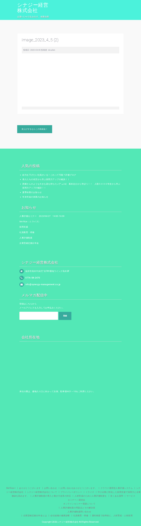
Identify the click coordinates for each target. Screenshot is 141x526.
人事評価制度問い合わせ (79, 512)
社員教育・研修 (27, 232)
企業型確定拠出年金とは (35, 515)
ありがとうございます (30, 488)
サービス (131, 496)
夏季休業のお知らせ (32, 192)
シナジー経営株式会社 (32, 7)
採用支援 (23, 226)
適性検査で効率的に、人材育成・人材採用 (112, 515)
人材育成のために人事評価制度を (90, 496)
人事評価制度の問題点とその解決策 (78, 508)
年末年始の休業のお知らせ (35, 197)
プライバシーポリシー (71, 492)
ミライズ (90, 492)
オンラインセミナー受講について (79, 504)
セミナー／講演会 (76, 500)
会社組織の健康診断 (60, 515)
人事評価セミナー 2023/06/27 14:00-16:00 (42, 216)
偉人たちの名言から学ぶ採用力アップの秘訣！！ (46, 179)
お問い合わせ (50, 488)
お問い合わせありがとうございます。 (78, 488)
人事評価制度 (25, 237)
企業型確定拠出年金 (29, 243)
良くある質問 (116, 496)
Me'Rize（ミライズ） (29, 221)
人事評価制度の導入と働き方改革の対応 (51, 496)
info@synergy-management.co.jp (42, 284)
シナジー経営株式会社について (42, 492)
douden (51, 50)
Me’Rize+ (11, 488)
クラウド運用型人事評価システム (117, 488)
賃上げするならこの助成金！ (35, 129)
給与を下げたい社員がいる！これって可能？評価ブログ (49, 175)
